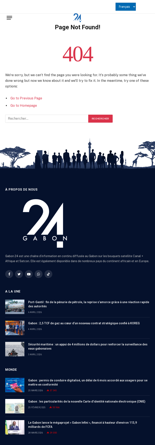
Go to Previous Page (26, 98)
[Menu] (9, 17)
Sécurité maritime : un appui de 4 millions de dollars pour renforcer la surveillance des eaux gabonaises (87, 346)
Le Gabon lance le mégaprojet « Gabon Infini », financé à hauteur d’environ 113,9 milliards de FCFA (82, 424)
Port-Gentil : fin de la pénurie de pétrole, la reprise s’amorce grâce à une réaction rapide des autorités (88, 304)
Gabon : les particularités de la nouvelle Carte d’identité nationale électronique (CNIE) (86, 401)
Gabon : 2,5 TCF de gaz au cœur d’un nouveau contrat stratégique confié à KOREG (84, 323)
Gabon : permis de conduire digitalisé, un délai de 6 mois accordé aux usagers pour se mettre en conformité (87, 382)
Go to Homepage (23, 106)
